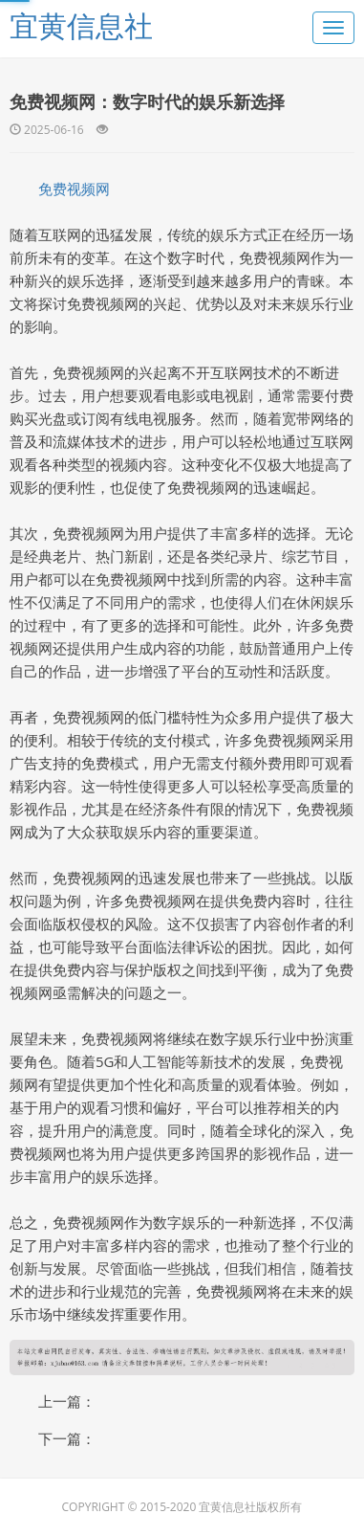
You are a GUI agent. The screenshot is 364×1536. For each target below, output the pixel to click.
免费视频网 (74, 188)
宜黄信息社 (81, 25)
